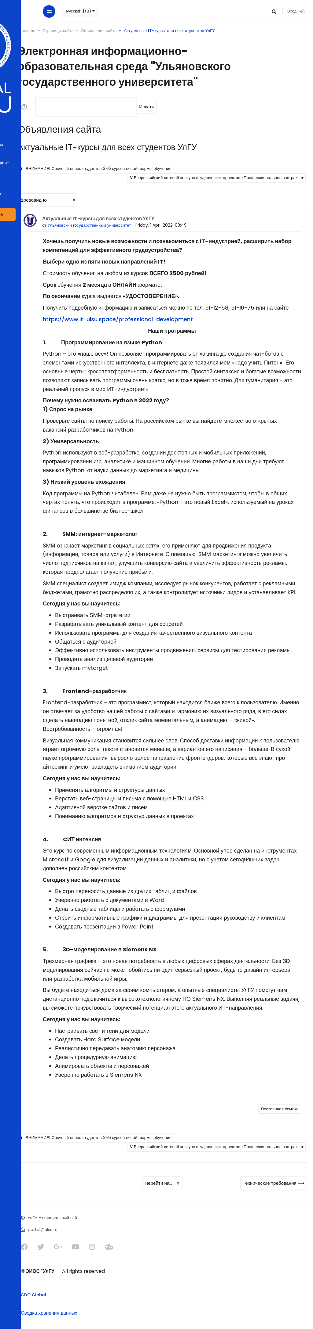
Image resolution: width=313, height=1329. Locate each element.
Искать (134, 106)
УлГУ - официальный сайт (41, 1218)
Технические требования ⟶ (273, 1183)
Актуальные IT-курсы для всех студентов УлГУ (157, 31)
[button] (273, 11)
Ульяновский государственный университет (77, 225)
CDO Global (22, 1295)
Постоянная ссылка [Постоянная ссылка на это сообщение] (279, 1109)
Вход (295, 11)
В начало (15, 31)
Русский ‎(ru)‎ (42, 11)
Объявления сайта (87, 31)
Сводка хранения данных (37, 1312)
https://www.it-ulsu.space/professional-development (106, 319)
